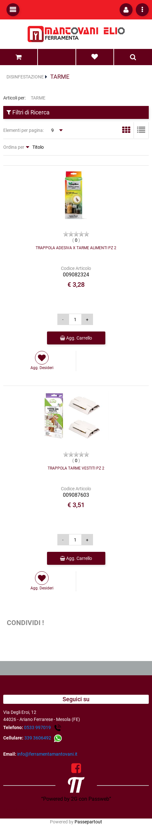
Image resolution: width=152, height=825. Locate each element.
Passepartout (88, 821)
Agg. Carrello (76, 338)
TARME (59, 76)
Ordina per (13, 147)
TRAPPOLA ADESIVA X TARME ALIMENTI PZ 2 (76, 248)
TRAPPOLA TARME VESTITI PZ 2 (76, 468)
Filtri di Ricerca (28, 112)
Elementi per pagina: (23, 130)
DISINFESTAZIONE (25, 76)
